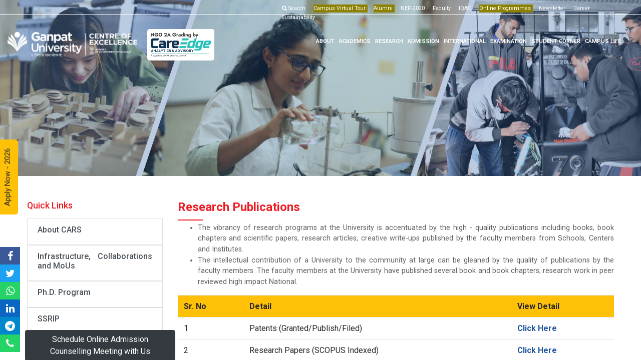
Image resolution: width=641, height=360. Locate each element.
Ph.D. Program (64, 292)
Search (293, 8)
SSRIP (49, 319)
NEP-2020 (413, 8)
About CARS (60, 229)
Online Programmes (505, 8)
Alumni (383, 8)
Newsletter (552, 8)
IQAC (465, 8)
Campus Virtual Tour (339, 8)
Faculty (442, 8)
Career (581, 8)
